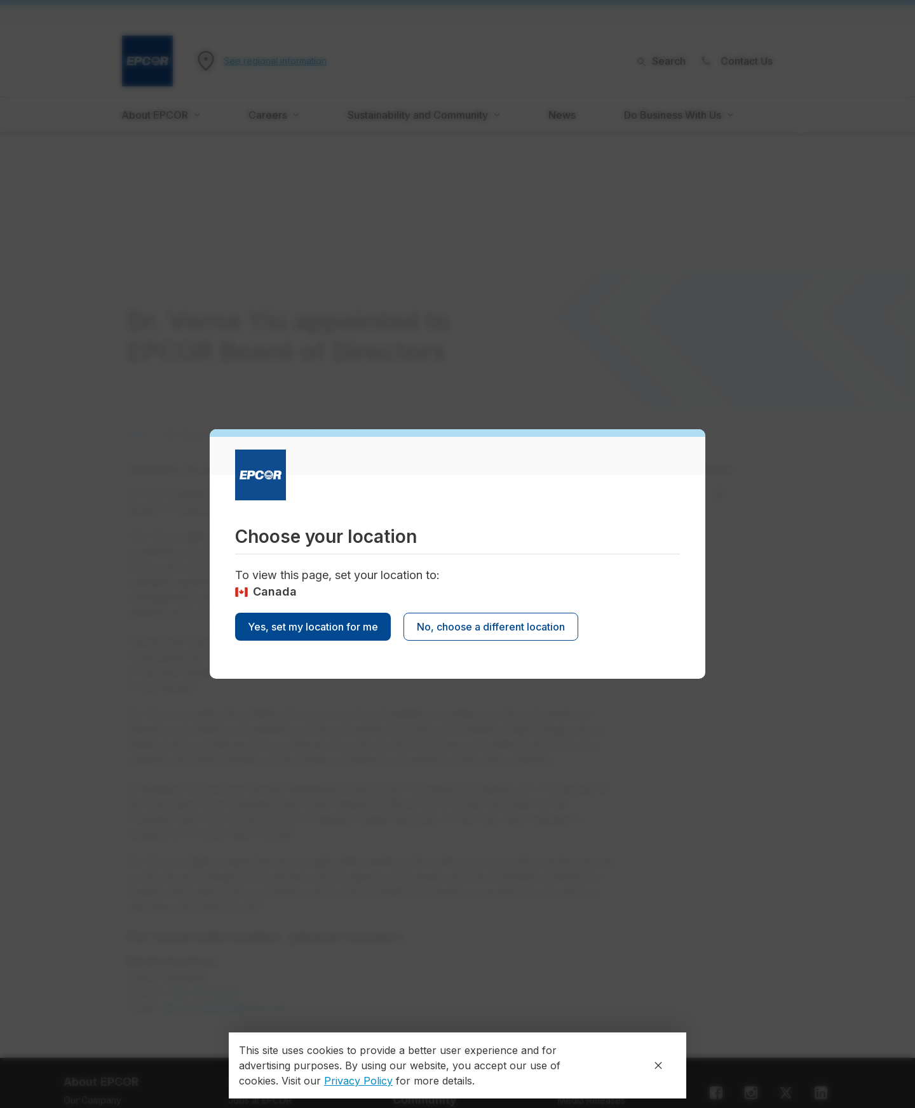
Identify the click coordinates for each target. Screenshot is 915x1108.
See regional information (275, 61)
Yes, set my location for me (313, 626)
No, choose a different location (491, 626)
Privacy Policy (358, 1080)
